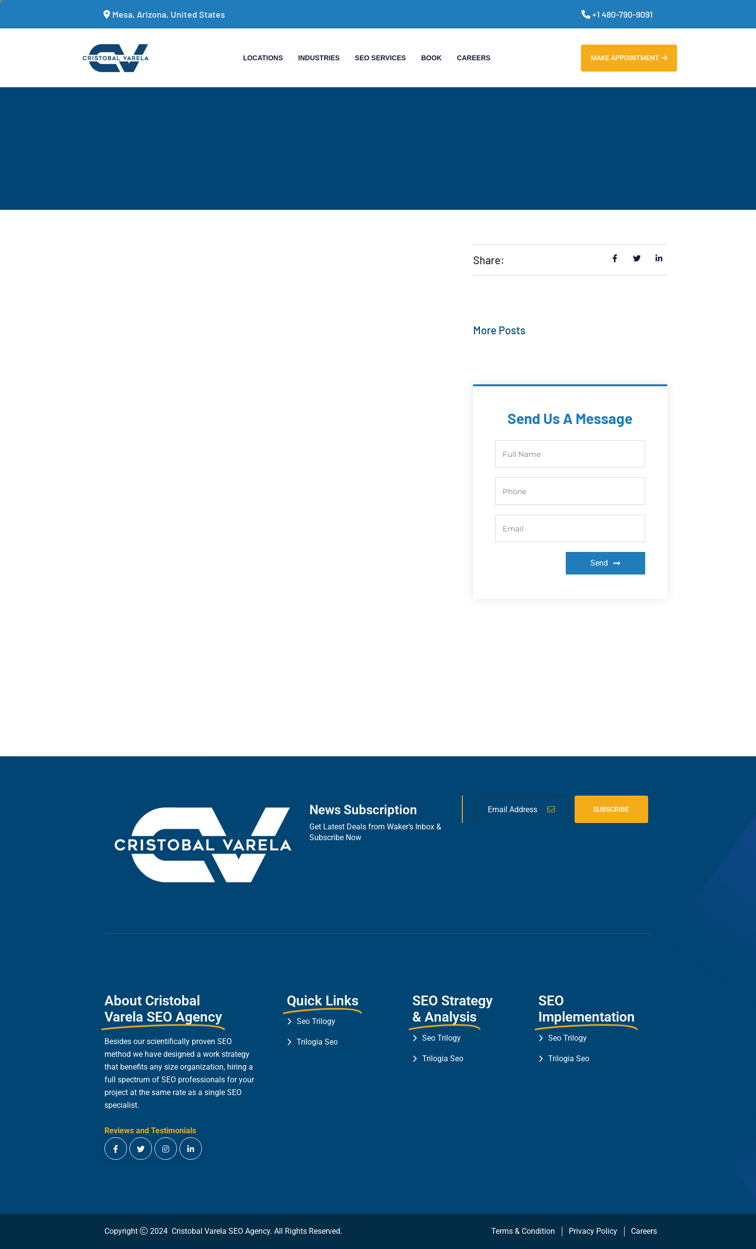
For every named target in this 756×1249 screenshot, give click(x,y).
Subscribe (611, 809)
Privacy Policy (593, 1231)
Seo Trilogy (316, 1021)
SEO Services (380, 58)
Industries (319, 58)
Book (431, 58)
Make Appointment (629, 58)
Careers (473, 58)
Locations (263, 58)
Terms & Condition (523, 1231)
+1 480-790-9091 (622, 14)
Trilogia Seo (317, 1042)
